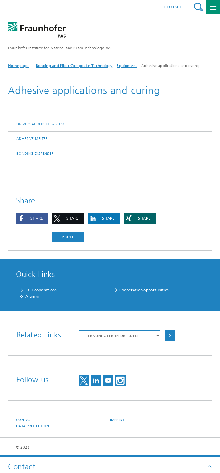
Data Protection (32, 426)
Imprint (117, 420)
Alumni (32, 296)
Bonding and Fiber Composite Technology (74, 65)
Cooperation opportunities (144, 290)
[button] (32, 218)
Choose (170, 335)
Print (68, 237)
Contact (24, 420)
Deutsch (173, 7)
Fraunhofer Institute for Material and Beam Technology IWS (59, 48)
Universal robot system (40, 124)
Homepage (18, 65)
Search (198, 7)
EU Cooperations (41, 290)
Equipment (127, 65)
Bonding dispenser (34, 153)
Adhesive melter (32, 139)
